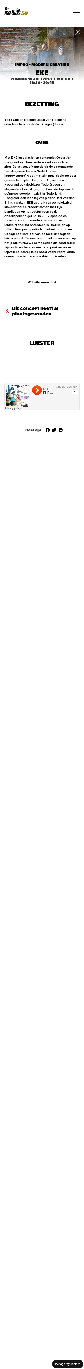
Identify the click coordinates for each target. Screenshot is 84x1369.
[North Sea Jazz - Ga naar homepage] (16, 11)
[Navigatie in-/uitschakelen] (76, 11)
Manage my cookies (67, 1364)
